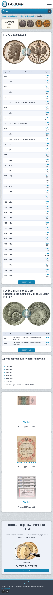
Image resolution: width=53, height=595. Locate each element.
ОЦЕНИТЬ (26, 570)
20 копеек (9, 372)
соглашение (5, 588)
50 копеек (9, 366)
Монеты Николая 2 (27, 16)
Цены (47, 75)
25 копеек (9, 369)
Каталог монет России (9, 16)
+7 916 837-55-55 (26, 565)
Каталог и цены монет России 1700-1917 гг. (20, 385)
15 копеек (9, 375)
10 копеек (9, 378)
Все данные (26, 282)
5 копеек (9, 382)
